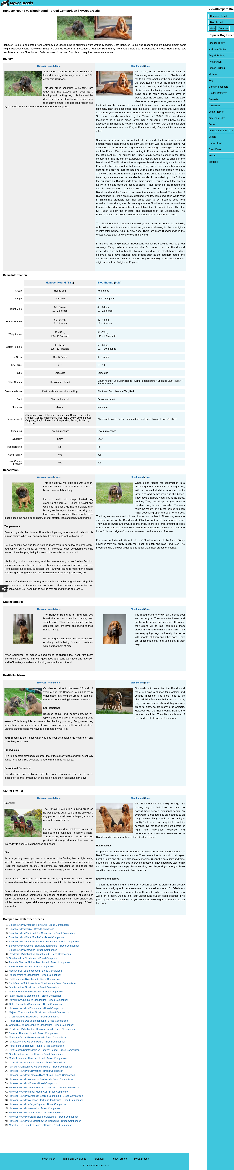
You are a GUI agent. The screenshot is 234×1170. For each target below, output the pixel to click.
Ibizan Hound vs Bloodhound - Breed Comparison (35, 996)
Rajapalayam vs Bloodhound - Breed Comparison (35, 975)
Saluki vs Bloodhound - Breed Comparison (31, 966)
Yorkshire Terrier (199, 49)
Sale (57, 66)
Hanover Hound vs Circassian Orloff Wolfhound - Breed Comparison (45, 1121)
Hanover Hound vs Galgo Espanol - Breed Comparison (38, 1104)
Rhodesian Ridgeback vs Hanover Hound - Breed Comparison (42, 1029)
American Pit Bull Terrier (204, 130)
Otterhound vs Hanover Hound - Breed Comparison (36, 1054)
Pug (193, 80)
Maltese (195, 74)
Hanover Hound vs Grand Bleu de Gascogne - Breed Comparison (43, 1116)
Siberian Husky (199, 43)
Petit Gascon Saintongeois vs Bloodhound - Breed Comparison (42, 983)
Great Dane (197, 149)
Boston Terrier (198, 112)
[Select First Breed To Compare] (212, 16)
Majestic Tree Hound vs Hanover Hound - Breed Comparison (41, 1125)
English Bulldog (199, 55)
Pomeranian (197, 61)
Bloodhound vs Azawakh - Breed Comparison (33, 950)
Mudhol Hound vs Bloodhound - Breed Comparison (36, 991)
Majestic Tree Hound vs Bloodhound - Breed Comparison (39, 1012)
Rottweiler (196, 99)
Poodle (195, 155)
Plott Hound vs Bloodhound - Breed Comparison (34, 979)
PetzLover (98, 1158)
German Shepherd (201, 87)
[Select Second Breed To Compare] (212, 22)
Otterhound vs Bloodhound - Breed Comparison (34, 987)
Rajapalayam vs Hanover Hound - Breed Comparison (37, 1041)
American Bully (199, 118)
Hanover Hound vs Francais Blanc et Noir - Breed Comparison (42, 1075)
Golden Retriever (200, 93)
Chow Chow (197, 143)
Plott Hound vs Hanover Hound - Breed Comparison (36, 1046)
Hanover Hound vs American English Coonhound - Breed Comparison (46, 1096)
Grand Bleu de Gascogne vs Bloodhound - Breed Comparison (41, 1025)
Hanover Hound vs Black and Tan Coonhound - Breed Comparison (44, 1087)
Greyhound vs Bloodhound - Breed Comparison (34, 958)
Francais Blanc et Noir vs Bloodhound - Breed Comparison (40, 962)
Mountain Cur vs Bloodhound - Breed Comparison (35, 970)
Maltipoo (195, 162)
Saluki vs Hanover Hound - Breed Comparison (33, 1033)
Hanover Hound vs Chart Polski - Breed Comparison (36, 1112)
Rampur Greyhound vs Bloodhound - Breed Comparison (38, 1000)
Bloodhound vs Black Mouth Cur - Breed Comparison (37, 937)
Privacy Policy (48, 1158)
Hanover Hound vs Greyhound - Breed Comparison (36, 1071)
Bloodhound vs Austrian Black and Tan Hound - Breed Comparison (44, 945)
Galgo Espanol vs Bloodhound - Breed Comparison (36, 1004)
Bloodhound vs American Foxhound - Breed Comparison (39, 925)
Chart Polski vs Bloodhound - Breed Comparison (34, 1016)
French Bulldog (199, 68)
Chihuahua (197, 105)
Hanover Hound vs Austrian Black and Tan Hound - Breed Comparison (46, 1100)
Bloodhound (137, 66)
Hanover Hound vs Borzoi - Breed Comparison (33, 1083)
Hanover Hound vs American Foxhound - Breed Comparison (41, 1079)
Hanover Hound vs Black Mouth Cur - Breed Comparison (39, 1091)
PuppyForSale (119, 1158)
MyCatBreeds (141, 1158)
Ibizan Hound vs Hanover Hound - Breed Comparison (37, 1062)
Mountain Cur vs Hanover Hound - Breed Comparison (37, 1037)
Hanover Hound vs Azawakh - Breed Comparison (35, 1108)
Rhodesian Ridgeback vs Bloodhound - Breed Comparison (40, 954)
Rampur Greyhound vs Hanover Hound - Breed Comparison (40, 1066)
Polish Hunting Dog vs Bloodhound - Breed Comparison (38, 1021)
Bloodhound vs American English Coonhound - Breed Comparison (44, 941)
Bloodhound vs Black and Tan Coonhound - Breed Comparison (42, 933)
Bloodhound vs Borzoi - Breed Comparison (31, 929)
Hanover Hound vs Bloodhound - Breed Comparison (36, 1008)
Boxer (194, 124)
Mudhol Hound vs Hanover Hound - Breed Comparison (38, 1058)
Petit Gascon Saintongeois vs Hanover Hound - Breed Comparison (44, 1050)
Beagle (195, 137)
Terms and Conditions (74, 1158)
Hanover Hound (45, 66)
